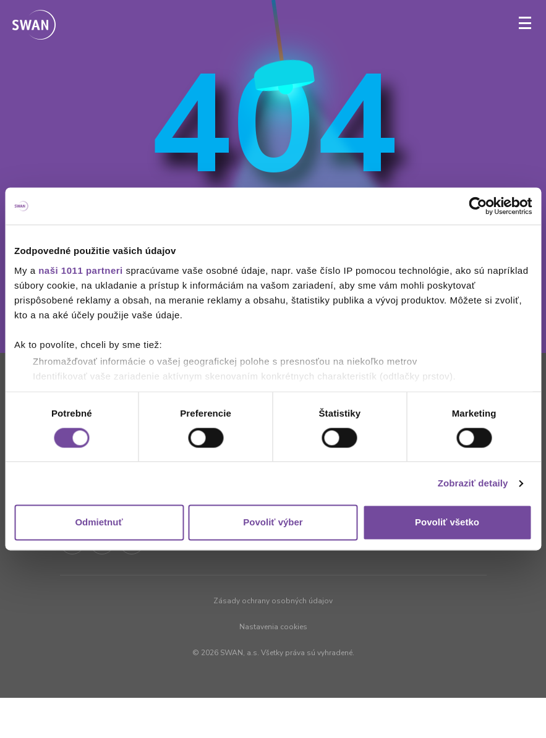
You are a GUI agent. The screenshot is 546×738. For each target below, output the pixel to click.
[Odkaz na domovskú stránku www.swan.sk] (34, 26)
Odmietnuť (98, 522)
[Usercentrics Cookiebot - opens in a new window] (478, 206)
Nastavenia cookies (273, 627)
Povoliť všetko (447, 522)
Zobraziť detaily (473, 483)
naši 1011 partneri (80, 270)
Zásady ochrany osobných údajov (273, 601)
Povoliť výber (272, 522)
